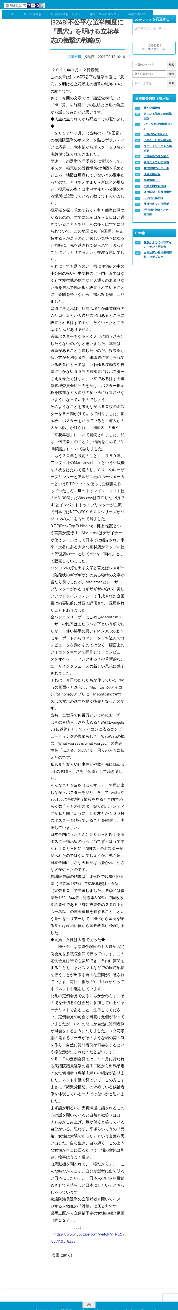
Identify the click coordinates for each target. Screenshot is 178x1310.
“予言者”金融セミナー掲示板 (157, 212)
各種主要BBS (137, 14)
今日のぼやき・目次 (64, 14)
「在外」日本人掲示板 (158, 140)
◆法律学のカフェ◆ (156, 168)
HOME (10, 14)
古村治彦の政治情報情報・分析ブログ (158, 255)
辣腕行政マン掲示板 (156, 203)
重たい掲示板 (152, 108)
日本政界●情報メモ (156, 134)
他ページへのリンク (103, 14)
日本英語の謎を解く (156, 156)
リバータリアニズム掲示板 (158, 148)
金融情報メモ (152, 180)
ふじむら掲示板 (153, 198)
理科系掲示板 (152, 174)
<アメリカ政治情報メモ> (158, 126)
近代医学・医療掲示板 (158, 192)
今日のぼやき (32, 14)
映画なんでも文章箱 (156, 162)
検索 (171, 64)
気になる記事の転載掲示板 (158, 116)
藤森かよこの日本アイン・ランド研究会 (158, 244)
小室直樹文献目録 (155, 186)
